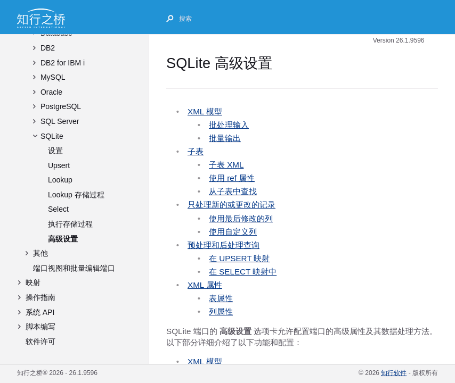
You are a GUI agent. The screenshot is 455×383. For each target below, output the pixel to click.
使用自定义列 (233, 231)
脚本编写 (40, 326)
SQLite (51, 136)
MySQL (53, 77)
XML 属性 (205, 284)
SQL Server (59, 121)
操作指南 (40, 297)
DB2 (47, 48)
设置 (55, 150)
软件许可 (40, 341)
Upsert (59, 165)
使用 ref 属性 (232, 177)
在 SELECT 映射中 (243, 271)
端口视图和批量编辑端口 (74, 268)
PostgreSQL (60, 106)
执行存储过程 (70, 224)
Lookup (60, 180)
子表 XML (226, 164)
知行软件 (394, 373)
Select (58, 209)
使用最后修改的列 (241, 218)
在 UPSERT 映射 (239, 258)
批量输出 (225, 138)
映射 (33, 282)
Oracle (51, 92)
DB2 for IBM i (62, 63)
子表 (196, 151)
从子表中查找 (233, 191)
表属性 (221, 298)
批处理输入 (229, 124)
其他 (40, 253)
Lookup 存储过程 (76, 194)
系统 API (40, 312)
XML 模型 (205, 111)
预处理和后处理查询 (223, 244)
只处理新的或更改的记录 (231, 204)
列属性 (221, 311)
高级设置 (63, 239)
